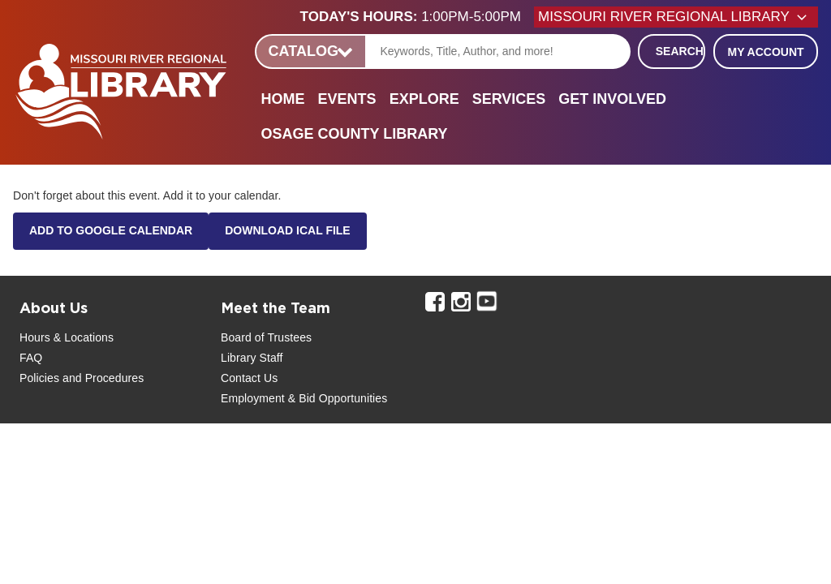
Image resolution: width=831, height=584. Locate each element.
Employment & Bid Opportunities (304, 398)
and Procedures (101, 377)
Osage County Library (354, 134)
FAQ (30, 357)
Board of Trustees (266, 337)
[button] (417, 17)
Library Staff (252, 357)
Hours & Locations (66, 337)
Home (283, 99)
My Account (765, 51)
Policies (39, 377)
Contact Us (249, 377)
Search (680, 51)
